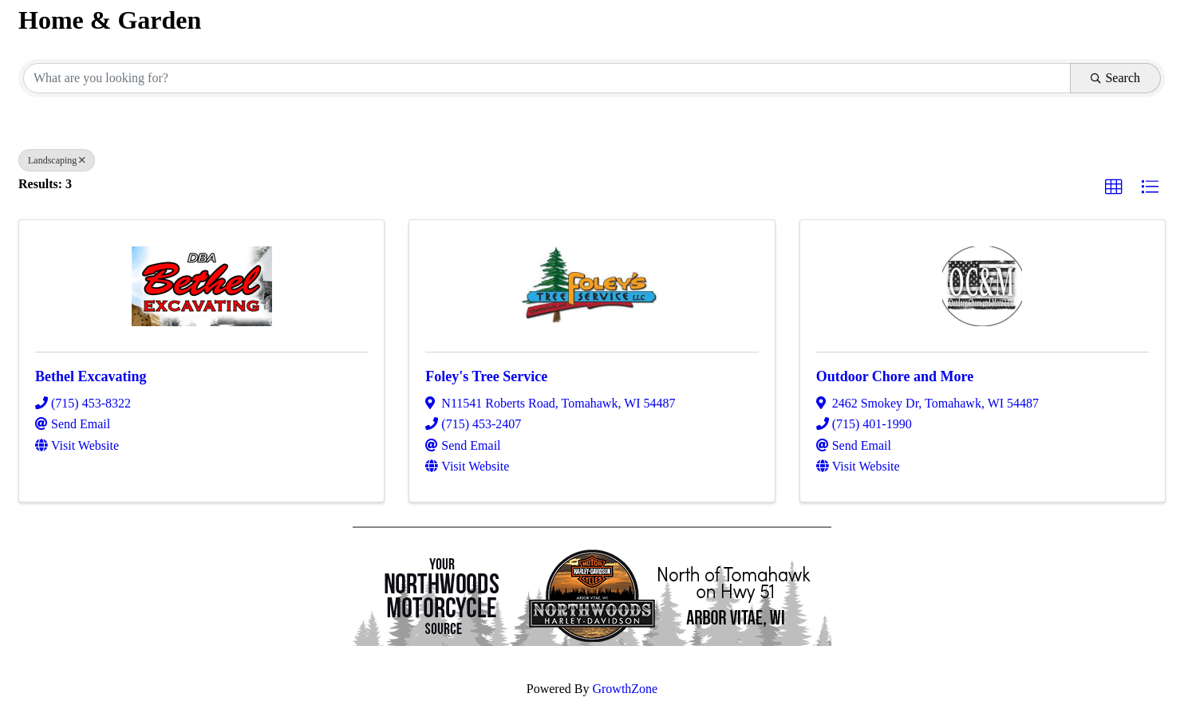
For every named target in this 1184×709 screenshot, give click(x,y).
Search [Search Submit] (1115, 78)
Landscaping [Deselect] (56, 160)
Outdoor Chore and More (895, 376)
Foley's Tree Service (486, 376)
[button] (1114, 187)
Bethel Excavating (91, 376)
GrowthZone (624, 688)
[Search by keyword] (547, 78)
